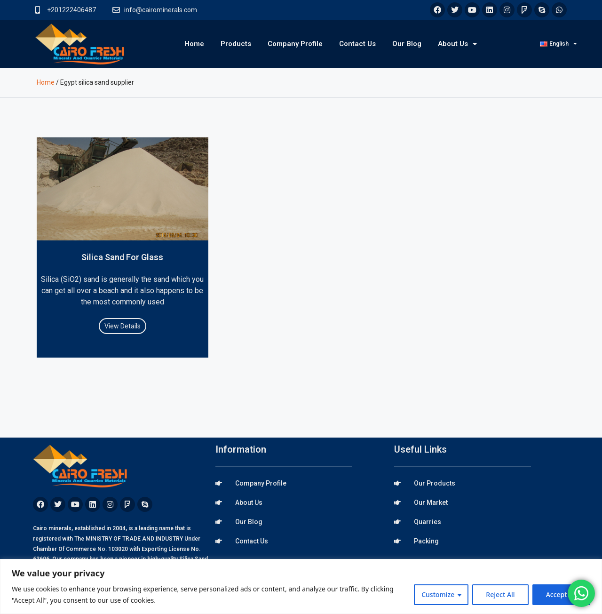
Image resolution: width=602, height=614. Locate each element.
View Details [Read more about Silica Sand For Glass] (122, 326)
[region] (301, 586)
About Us (457, 44)
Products (236, 44)
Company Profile (295, 44)
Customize (437, 594)
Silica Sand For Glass (122, 257)
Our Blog (406, 44)
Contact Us (357, 44)
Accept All (561, 594)
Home (194, 44)
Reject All (500, 594)
